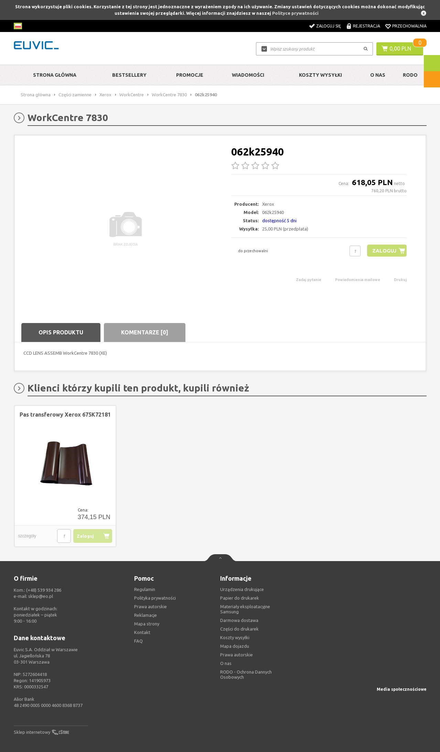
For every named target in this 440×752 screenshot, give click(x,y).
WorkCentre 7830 (169, 94)
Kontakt (142, 632)
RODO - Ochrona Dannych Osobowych (246, 674)
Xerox (105, 94)
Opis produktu (61, 332)
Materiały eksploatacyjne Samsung (245, 609)
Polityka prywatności (155, 597)
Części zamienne (75, 94)
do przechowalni (253, 251)
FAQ (138, 640)
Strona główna (54, 75)
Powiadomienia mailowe (357, 280)
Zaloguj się (328, 26)
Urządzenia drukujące (242, 589)
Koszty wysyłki (320, 75)
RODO (410, 75)
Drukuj (400, 280)
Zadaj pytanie (308, 280)
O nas (226, 663)
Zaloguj (384, 251)
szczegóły (27, 536)
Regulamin (144, 589)
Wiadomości (248, 75)
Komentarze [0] (144, 332)
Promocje (189, 75)
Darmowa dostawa (239, 620)
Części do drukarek (239, 628)
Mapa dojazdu (234, 646)
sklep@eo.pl (40, 596)
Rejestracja (366, 26)
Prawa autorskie (236, 654)
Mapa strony (146, 623)
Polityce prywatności (295, 13)
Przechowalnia (409, 26)
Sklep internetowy (32, 732)
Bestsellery (129, 75)
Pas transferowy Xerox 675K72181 (65, 414)
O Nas (377, 75)
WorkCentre (131, 94)
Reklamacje (145, 615)
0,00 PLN (400, 48)
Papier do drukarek (239, 597)
